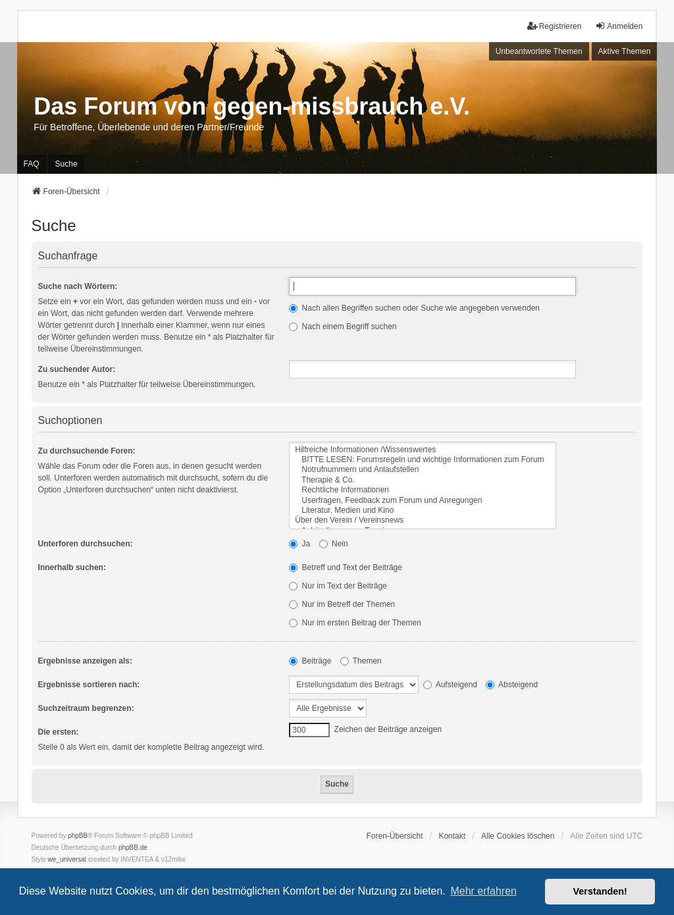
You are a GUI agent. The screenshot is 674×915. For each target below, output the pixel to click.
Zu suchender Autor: (77, 369)
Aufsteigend (450, 684)
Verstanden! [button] (600, 891)
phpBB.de (132, 847)
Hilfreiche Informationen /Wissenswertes (423, 450)
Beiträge (310, 661)
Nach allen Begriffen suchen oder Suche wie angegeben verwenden (414, 308)
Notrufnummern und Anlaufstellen (423, 470)
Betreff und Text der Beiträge (345, 567)
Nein (333, 543)
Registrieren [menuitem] (554, 26)
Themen (361, 661)
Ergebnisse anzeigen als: (85, 661)
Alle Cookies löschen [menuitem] (517, 836)
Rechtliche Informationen (423, 490)
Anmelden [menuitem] (618, 26)
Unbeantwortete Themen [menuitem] (539, 51)
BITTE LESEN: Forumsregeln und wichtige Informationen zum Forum (423, 460)
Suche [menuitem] (66, 164)
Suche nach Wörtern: (78, 286)
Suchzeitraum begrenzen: (86, 708)
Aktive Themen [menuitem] (624, 51)
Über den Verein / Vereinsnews (423, 520)
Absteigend (512, 684)
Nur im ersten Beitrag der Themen (355, 622)
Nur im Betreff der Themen (342, 604)
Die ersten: (58, 732)
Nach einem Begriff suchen (342, 326)
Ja (299, 543)
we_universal (67, 859)
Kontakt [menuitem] (451, 836)
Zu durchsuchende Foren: (87, 451)
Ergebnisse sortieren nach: (89, 684)
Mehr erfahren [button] (483, 891)
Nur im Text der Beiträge (338, 585)
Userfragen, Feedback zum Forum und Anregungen (423, 501)
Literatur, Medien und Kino (423, 510)
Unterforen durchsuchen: (85, 543)
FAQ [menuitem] (31, 164)
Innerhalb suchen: (72, 567)
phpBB (78, 835)
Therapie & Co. (423, 480)
